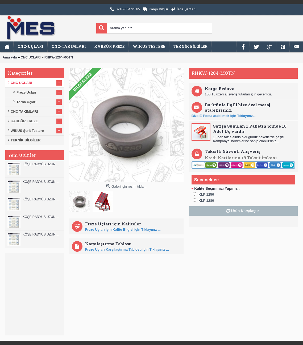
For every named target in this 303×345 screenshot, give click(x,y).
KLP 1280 (206, 201)
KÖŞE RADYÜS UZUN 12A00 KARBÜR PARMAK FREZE (42, 182)
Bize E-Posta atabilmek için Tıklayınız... (224, 116)
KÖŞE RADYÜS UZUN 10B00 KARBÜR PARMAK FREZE (42, 199)
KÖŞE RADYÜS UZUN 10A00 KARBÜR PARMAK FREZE (42, 217)
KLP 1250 (206, 194)
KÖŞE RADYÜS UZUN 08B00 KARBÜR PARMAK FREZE (42, 234)
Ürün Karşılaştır (245, 211)
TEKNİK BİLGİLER (26, 140)
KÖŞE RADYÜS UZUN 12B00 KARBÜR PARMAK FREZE (42, 164)
